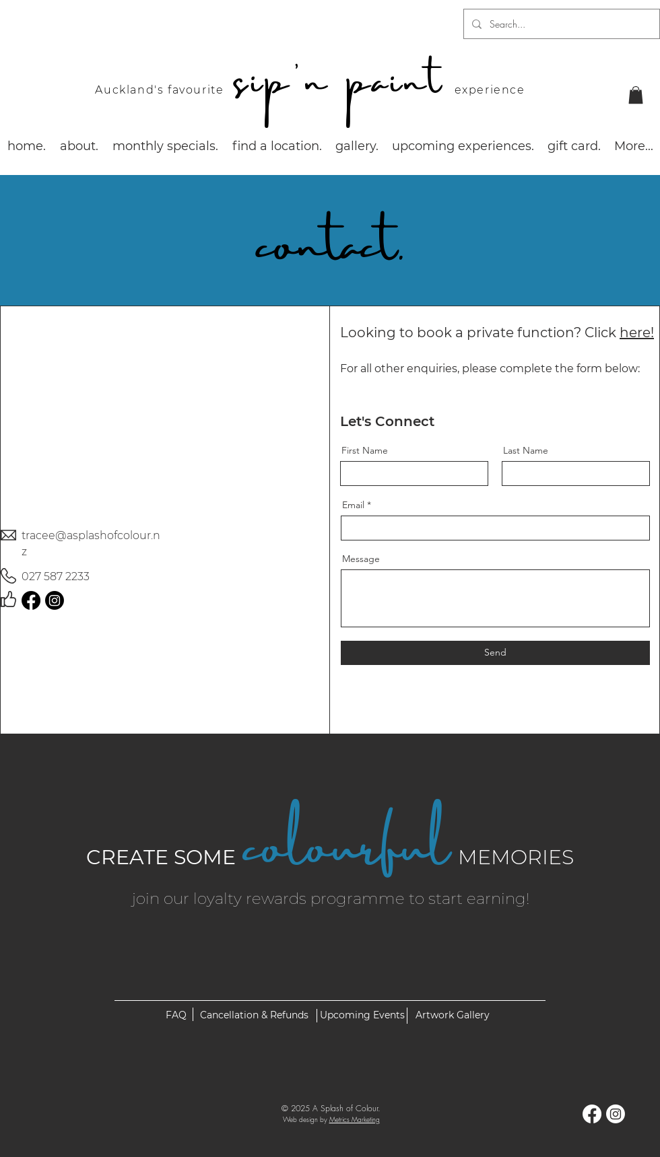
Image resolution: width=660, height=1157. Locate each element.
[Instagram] (54, 600)
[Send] (495, 653)
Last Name (525, 450)
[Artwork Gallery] (452, 1016)
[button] (635, 95)
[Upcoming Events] (362, 1016)
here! (637, 332)
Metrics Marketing (354, 1119)
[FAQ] (175, 1016)
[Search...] (560, 23)
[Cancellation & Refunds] (254, 1016)
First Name (364, 450)
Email (353, 505)
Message (361, 558)
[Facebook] (31, 600)
